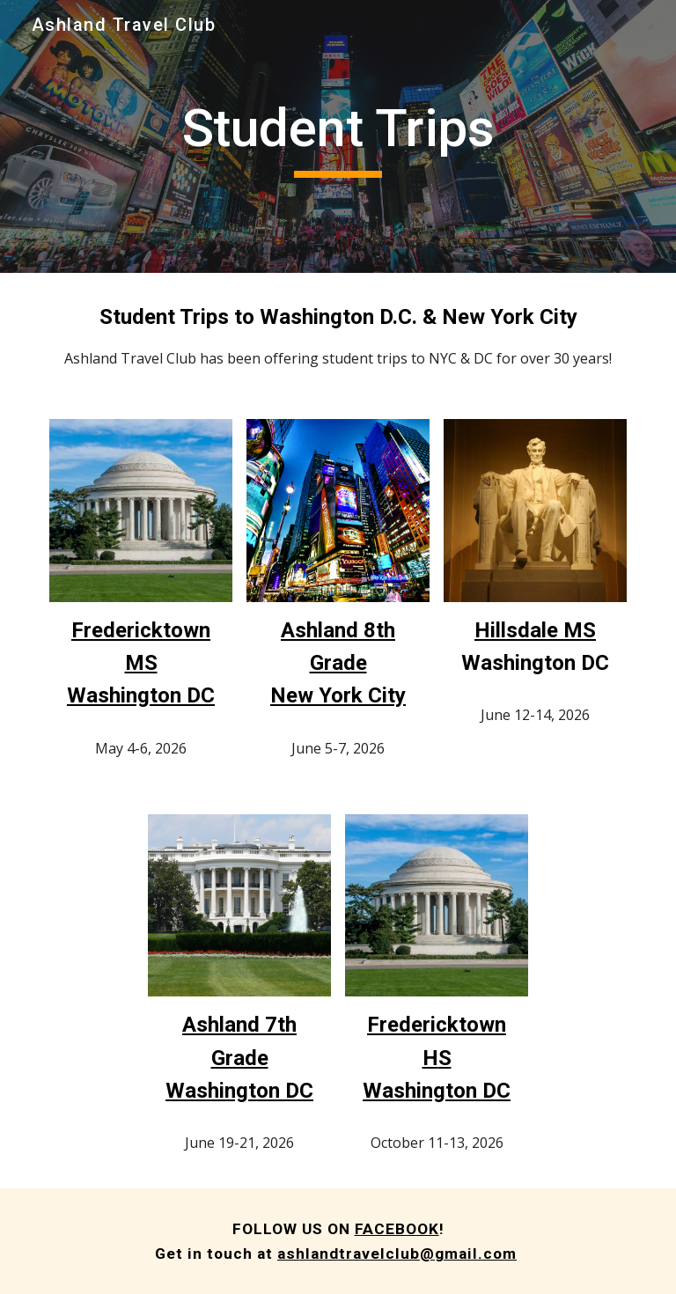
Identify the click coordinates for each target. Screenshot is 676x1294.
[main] (337, 136)
